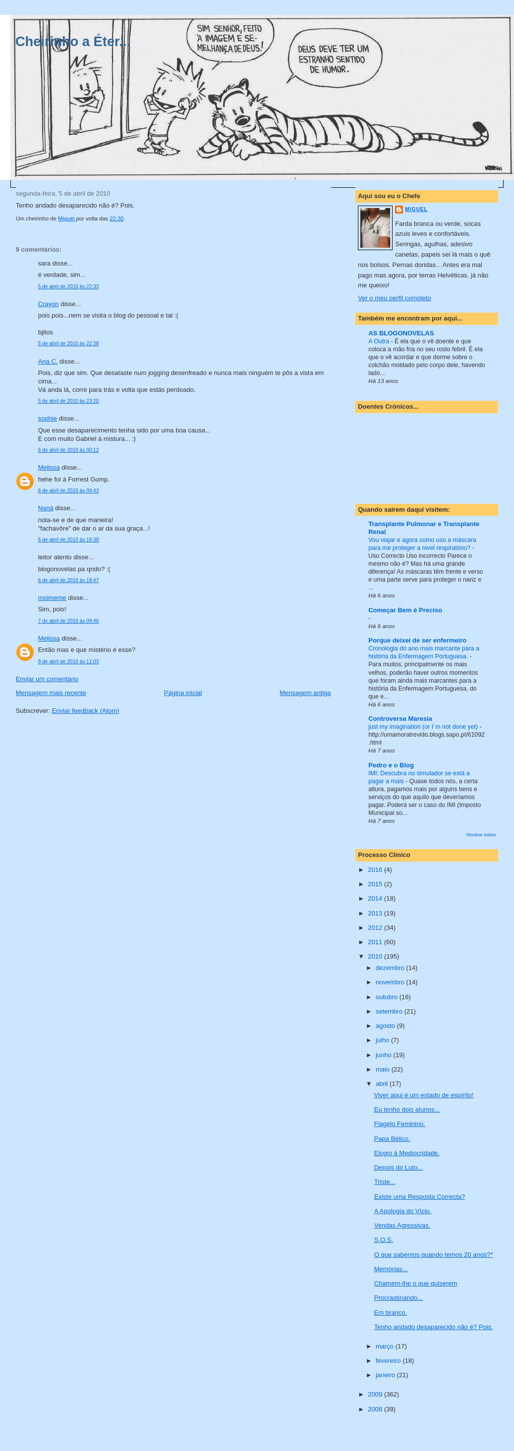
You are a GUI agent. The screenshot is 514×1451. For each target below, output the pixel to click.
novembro (391, 982)
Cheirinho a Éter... (72, 41)
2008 (376, 1409)
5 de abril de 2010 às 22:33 (68, 286)
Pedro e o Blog (391, 765)
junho (384, 1055)
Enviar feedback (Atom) (85, 710)
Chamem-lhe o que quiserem (415, 1283)
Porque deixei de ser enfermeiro (417, 640)
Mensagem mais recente (51, 693)
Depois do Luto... (398, 1167)
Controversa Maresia (400, 718)
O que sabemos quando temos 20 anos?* (433, 1254)
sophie (47, 418)
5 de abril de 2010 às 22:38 (68, 343)
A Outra (379, 341)
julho (383, 1040)
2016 (376, 869)
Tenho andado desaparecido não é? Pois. (433, 1327)
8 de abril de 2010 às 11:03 (68, 661)
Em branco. (390, 1312)
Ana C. (48, 361)
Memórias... (391, 1269)
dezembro (391, 967)
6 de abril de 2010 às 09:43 (68, 490)
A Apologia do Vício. (403, 1211)
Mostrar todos (481, 834)
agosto (386, 1025)
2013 (376, 913)
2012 (376, 927)
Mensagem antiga (305, 693)
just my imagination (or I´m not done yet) (423, 726)
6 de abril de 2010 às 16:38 (68, 539)
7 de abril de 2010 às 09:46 (68, 621)
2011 (376, 942)
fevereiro (389, 1360)
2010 (376, 956)
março (386, 1346)
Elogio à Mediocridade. (407, 1153)
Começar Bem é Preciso (405, 610)
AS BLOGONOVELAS (401, 333)
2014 (376, 898)
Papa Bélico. (392, 1138)
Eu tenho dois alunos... (407, 1109)
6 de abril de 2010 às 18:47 (68, 580)
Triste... (385, 1181)
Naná (46, 508)
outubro (388, 997)
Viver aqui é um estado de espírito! (424, 1095)
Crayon (48, 304)
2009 (376, 1394)
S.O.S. (383, 1239)
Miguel (416, 209)
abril (383, 1083)
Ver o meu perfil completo (394, 298)
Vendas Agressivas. (402, 1225)
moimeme (52, 597)
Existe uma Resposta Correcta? (419, 1196)
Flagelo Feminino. (399, 1124)
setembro (390, 1011)
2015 (376, 884)
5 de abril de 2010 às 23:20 (68, 401)
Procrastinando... (398, 1297)
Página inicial (183, 693)
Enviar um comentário (47, 679)
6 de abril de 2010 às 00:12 (68, 450)
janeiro (386, 1375)
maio (384, 1069)
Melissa (49, 467)
